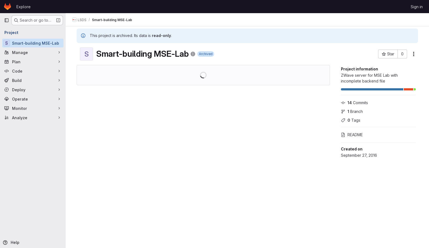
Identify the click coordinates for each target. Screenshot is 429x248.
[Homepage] (7, 6)
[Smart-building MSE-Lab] (32, 43)
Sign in (417, 6)
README (352, 134)
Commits (354, 102)
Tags (350, 120)
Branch (352, 111)
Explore (23, 6)
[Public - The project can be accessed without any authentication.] (193, 54)
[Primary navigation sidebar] (6, 20)
